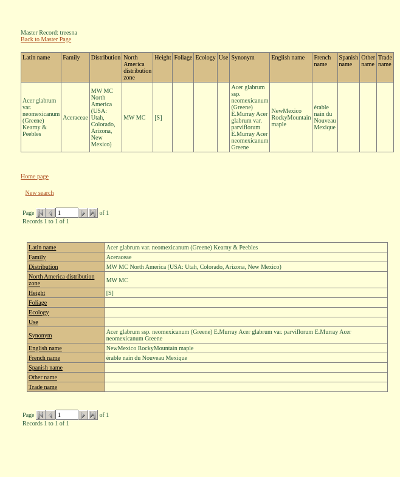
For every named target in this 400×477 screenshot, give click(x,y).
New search (40, 192)
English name (45, 348)
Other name (43, 377)
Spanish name (46, 367)
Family (37, 257)
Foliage (38, 302)
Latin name (42, 247)
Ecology (39, 312)
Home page (35, 176)
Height (37, 292)
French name (44, 357)
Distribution (43, 266)
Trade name (43, 387)
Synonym (40, 335)
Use (33, 322)
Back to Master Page (46, 39)
